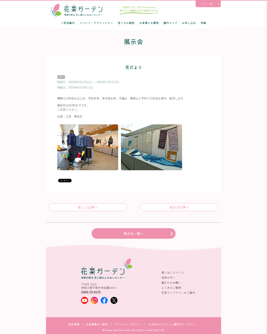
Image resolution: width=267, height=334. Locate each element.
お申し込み (189, 23)
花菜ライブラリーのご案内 (178, 292)
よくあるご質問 (171, 287)
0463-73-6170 (91, 292)
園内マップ (170, 23)
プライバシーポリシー (128, 324)
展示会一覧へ (134, 233)
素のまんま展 (88, 207)
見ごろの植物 (126, 23)
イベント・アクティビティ (96, 23)
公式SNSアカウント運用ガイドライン (172, 324)
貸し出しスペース (172, 272)
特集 (203, 23)
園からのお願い (171, 282)
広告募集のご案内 (97, 324)
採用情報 (73, 324)
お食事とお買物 (149, 23)
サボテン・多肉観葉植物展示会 (179, 207)
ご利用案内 (68, 23)
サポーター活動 (207, 4)
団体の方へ (168, 277)
